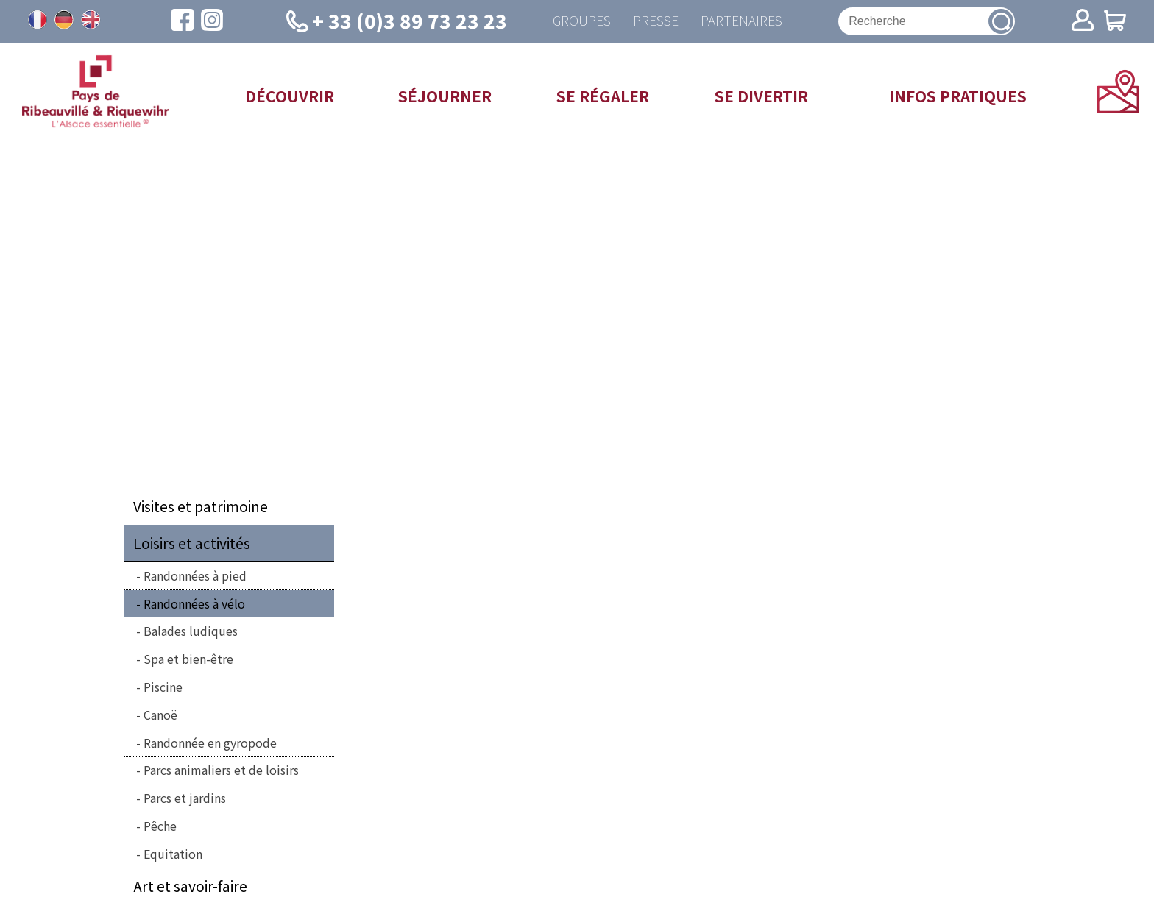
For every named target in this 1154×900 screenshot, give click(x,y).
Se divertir (761, 96)
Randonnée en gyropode (210, 742)
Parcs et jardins (185, 798)
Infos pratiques (958, 96)
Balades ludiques (191, 630)
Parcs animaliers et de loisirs (221, 770)
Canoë (160, 714)
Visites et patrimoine (200, 506)
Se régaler (602, 96)
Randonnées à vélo (194, 603)
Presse (656, 21)
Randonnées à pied (195, 575)
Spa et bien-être (188, 658)
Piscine (163, 686)
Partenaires (741, 21)
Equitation (173, 853)
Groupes (582, 21)
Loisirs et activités (191, 543)
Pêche (160, 826)
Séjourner (445, 96)
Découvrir (289, 96)
